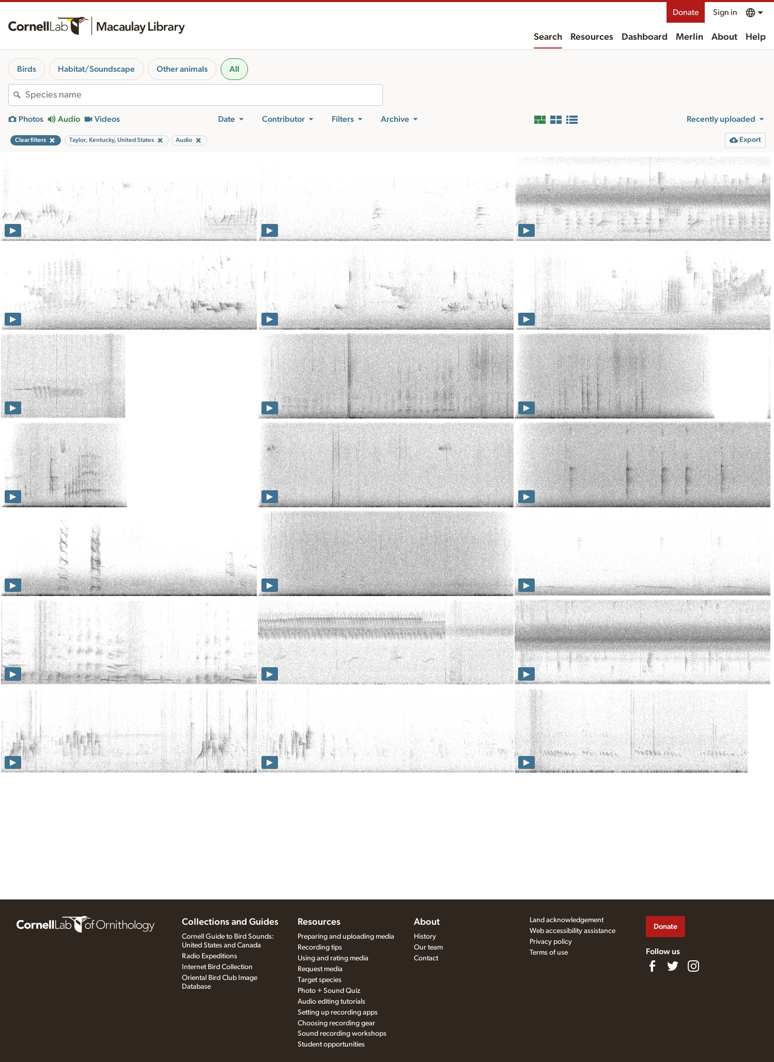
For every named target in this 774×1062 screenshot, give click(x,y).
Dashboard (645, 37)
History (425, 936)
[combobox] (203, 95)
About (724, 37)
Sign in (725, 12)
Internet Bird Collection (217, 967)
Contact (426, 958)
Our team (428, 947)
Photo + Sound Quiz (329, 990)
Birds (26, 69)
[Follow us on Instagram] (693, 966)
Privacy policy (551, 941)
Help (756, 37)
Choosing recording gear (336, 1023)
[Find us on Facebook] (652, 966)
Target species (320, 980)
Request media (320, 969)
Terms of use (549, 952)
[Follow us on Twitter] (673, 966)
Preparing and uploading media (346, 936)
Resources (591, 37)
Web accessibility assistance (572, 931)
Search (548, 37)
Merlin (689, 37)
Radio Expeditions (209, 956)
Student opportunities (331, 1044)
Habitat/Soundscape (96, 69)
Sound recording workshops (342, 1033)
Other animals (182, 69)
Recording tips (320, 947)
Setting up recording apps (338, 1012)
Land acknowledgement (566, 920)
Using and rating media (333, 958)
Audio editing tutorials (331, 1001)
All (234, 69)
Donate (686, 12)
